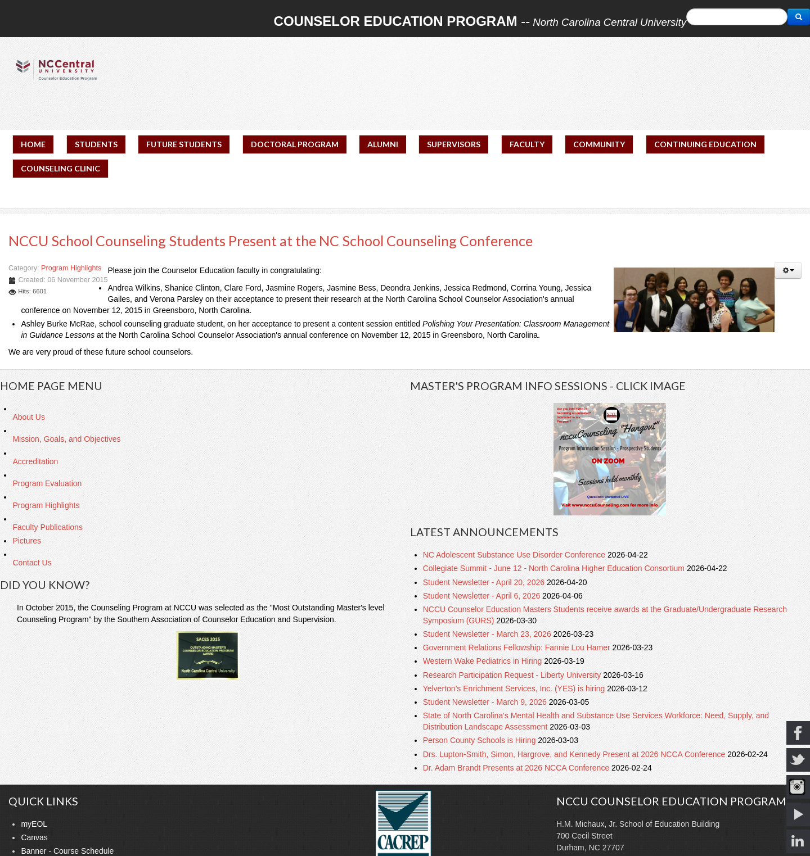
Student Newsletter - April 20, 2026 (485, 582)
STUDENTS (96, 144)
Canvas (34, 837)
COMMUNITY (599, 144)
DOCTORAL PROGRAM (295, 144)
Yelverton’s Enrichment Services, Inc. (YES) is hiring (515, 688)
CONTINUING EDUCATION (705, 144)
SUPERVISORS (453, 144)
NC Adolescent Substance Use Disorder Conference (515, 554)
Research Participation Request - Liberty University (513, 675)
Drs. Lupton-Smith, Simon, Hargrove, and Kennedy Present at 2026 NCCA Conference (575, 754)
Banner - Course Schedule (67, 850)
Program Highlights (71, 268)
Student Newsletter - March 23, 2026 (488, 633)
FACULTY (527, 144)
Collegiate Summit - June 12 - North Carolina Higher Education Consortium (555, 568)
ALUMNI (382, 144)
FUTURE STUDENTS (184, 144)
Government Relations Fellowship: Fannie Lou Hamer (518, 647)
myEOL (34, 823)
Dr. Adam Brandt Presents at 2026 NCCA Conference (517, 767)
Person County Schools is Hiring (480, 740)
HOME (33, 144)
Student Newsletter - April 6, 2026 (482, 595)
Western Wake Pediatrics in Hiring (483, 660)
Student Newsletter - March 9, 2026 (486, 702)
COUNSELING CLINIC (60, 168)
